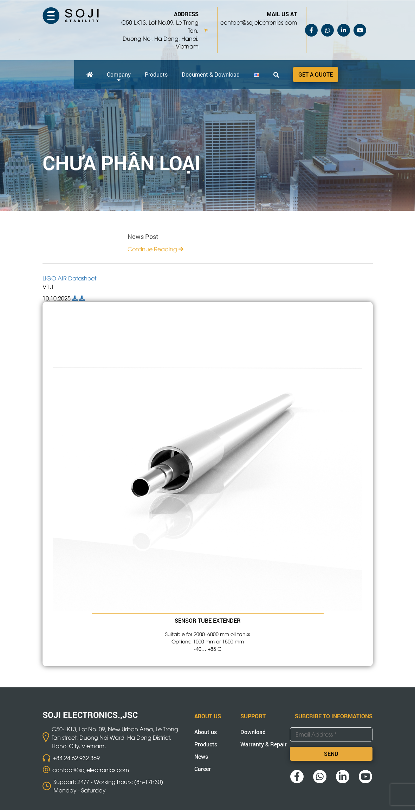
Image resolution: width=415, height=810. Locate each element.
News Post (143, 236)
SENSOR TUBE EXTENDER (208, 620)
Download (253, 732)
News (201, 756)
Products (156, 74)
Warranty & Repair (263, 744)
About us (205, 732)
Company (119, 74)
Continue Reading (155, 249)
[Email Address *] (331, 734)
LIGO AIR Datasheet (69, 278)
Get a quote (315, 74)
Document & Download (211, 74)
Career (202, 768)
